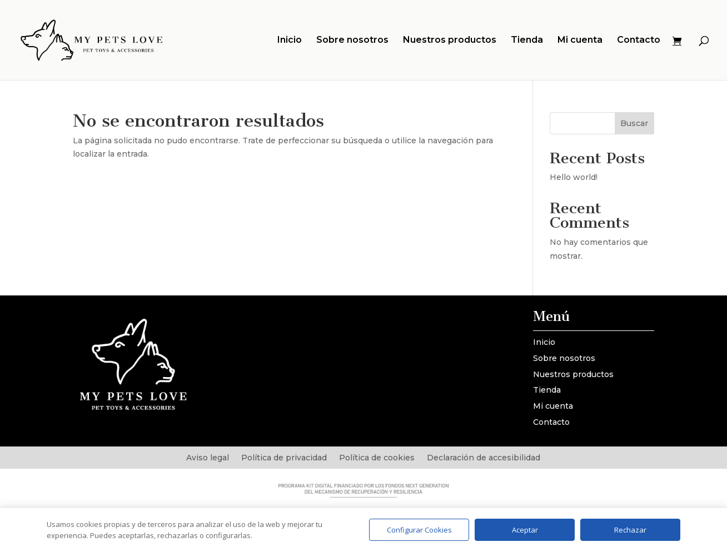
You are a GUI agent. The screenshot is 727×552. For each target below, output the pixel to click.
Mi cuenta (579, 40)
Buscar (634, 123)
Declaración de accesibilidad (483, 458)
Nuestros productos (449, 40)
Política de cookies (377, 458)
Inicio (289, 40)
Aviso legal (207, 458)
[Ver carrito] (680, 41)
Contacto (638, 40)
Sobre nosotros (352, 40)
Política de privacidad (284, 458)
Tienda (527, 40)
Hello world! (573, 177)
